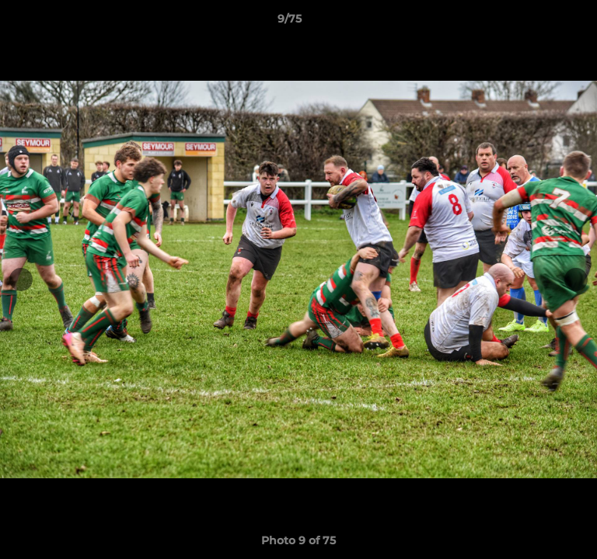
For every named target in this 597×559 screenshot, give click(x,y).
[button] (541, 23)
